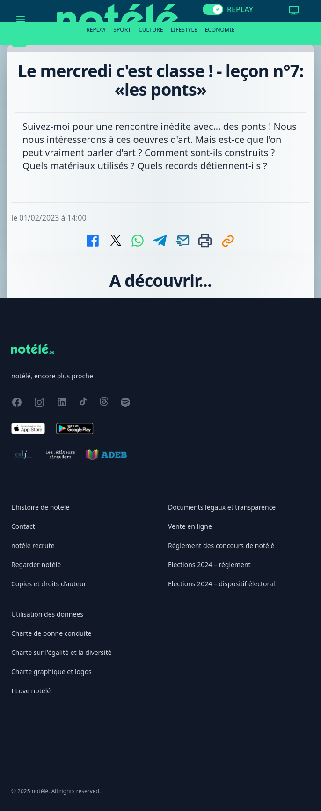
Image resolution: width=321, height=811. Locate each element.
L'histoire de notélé (40, 507)
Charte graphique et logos (51, 671)
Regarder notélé (36, 564)
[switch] (213, 9)
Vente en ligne (190, 526)
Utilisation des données (47, 614)
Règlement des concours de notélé (221, 545)
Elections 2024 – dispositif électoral (221, 583)
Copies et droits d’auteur (48, 583)
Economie (220, 30)
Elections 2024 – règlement (209, 564)
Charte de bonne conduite (51, 633)
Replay (96, 30)
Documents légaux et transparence (222, 507)
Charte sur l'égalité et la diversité (61, 652)
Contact (23, 526)
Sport (122, 30)
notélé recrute (33, 545)
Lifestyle (184, 30)
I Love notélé (31, 690)
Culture (151, 30)
